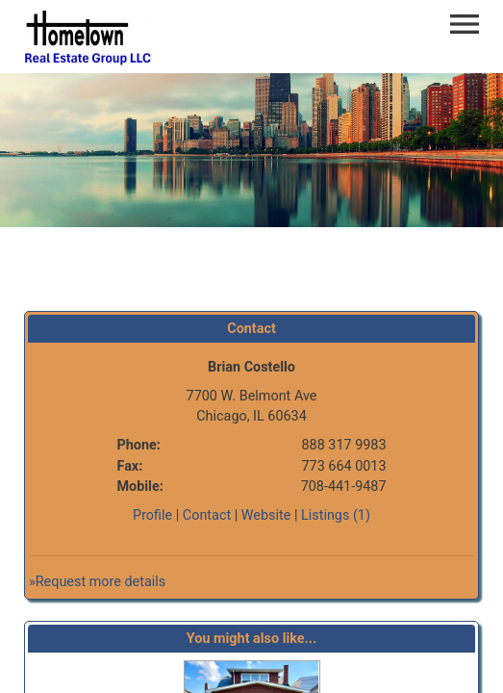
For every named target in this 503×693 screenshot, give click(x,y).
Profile (152, 515)
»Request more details (97, 582)
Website (266, 515)
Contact (207, 515)
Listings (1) (335, 515)
